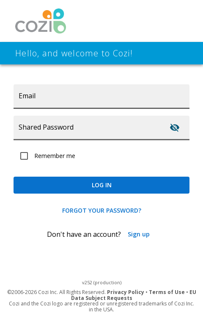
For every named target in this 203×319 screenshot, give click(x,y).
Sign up (138, 234)
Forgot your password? (101, 210)
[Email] (101, 96)
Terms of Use (167, 292)
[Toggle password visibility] (174, 127)
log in (101, 185)
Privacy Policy (125, 292)
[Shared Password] (88, 127)
